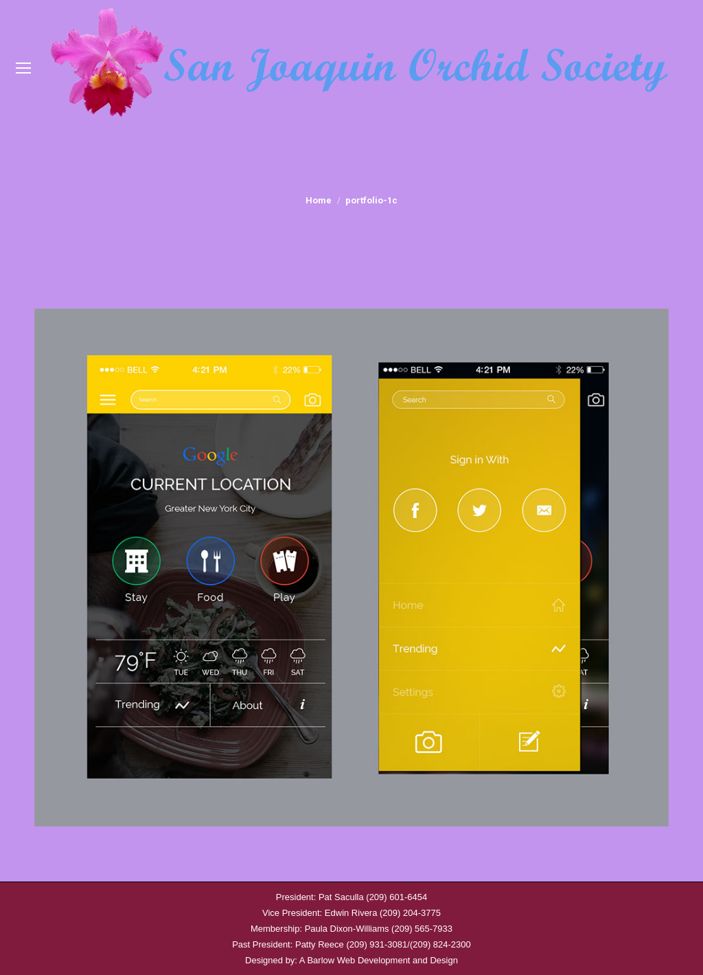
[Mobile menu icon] (23, 68)
